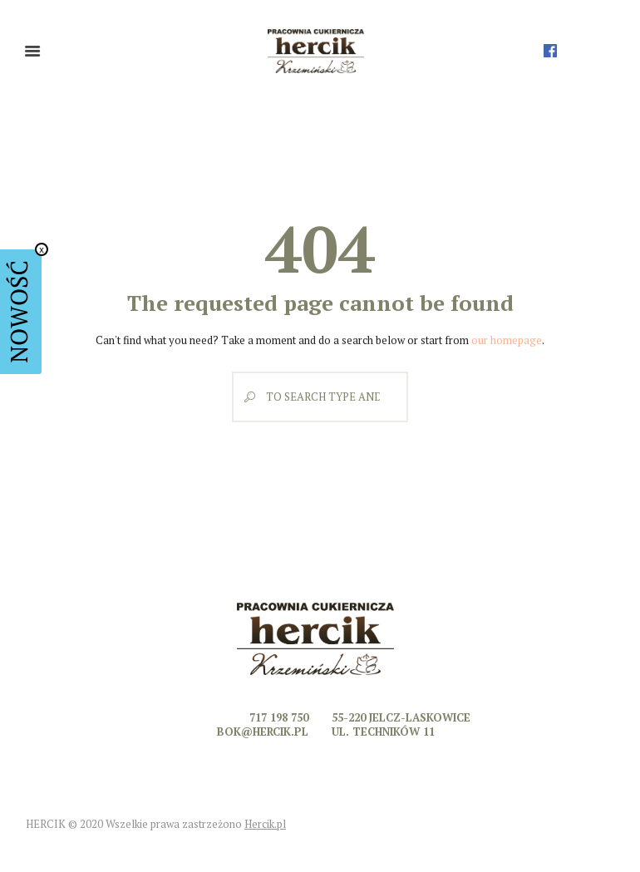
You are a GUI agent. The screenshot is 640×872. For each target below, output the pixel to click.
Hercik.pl (265, 823)
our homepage (506, 340)
